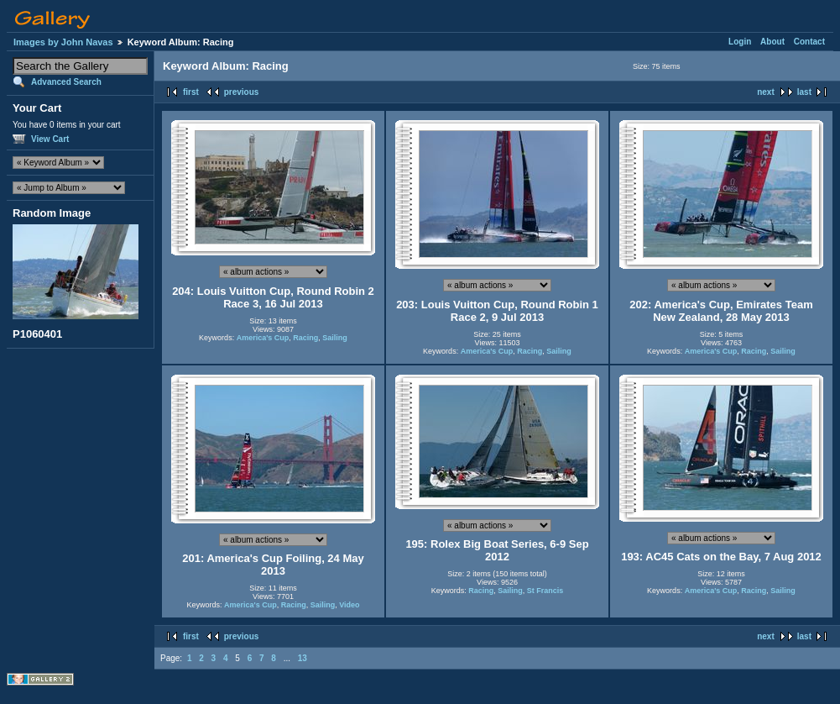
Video (349, 605)
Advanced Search (66, 82)
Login (739, 41)
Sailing (334, 338)
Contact (809, 41)
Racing (305, 338)
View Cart (50, 139)
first (191, 92)
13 (302, 658)
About (772, 41)
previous (241, 92)
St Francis (545, 590)
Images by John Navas (63, 42)
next (766, 92)
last (804, 92)
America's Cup (263, 338)
